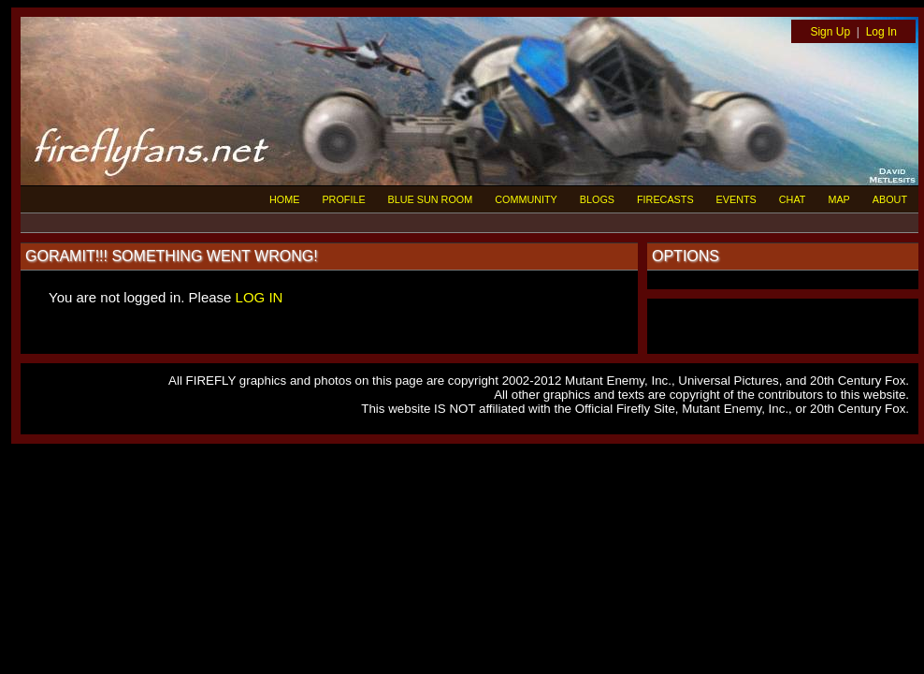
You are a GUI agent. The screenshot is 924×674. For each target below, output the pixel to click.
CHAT (792, 199)
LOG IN (259, 297)
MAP (838, 199)
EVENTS (736, 199)
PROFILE (343, 199)
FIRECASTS (665, 199)
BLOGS (597, 199)
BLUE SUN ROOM (430, 199)
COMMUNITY (526, 199)
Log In (881, 31)
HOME (284, 199)
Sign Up (830, 31)
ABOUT (890, 199)
